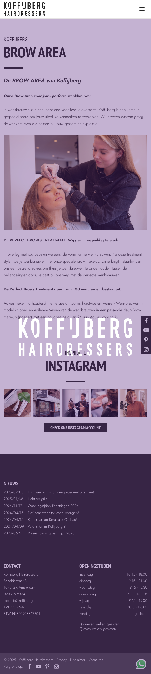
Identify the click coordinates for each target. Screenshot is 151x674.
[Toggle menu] (142, 9)
